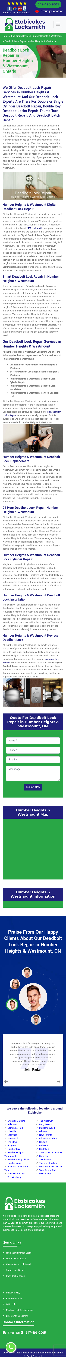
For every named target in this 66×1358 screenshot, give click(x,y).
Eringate (12, 1145)
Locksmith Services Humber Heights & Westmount (36, 36)
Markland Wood (47, 1128)
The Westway (14, 1177)
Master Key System (16, 1258)
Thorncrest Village (48, 1163)
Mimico (43, 1131)
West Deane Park (47, 1170)
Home (6, 36)
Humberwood (14, 1163)
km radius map (33, 848)
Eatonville (12, 1135)
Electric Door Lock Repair (18, 1264)
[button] (27, 972)
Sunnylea (43, 1156)
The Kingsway (46, 1121)
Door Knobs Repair (15, 1276)
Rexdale (43, 1142)
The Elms (12, 1142)
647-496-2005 (48, 4)
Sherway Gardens (16, 1121)
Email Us (14, 1333)
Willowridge (45, 1173)
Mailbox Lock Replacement (19, 1310)
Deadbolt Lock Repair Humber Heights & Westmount (31, 41)
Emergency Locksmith (17, 1316)
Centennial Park (15, 1128)
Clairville (12, 1131)
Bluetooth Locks (14, 1298)
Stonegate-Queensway (50, 1152)
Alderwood (13, 1124)
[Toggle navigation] (58, 24)
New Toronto (45, 1135)
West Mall (13, 1138)
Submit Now (33, 787)
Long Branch (45, 1124)
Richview (43, 1145)
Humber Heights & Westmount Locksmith (42, 1352)
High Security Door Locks (19, 1252)
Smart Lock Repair (15, 1270)
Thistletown (45, 1159)
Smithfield (44, 1149)
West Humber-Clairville (50, 1166)
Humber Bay (14, 1149)
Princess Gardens (48, 1138)
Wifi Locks (11, 1304)
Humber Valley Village (19, 1159)
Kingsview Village (16, 1173)
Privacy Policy (13, 1292)
